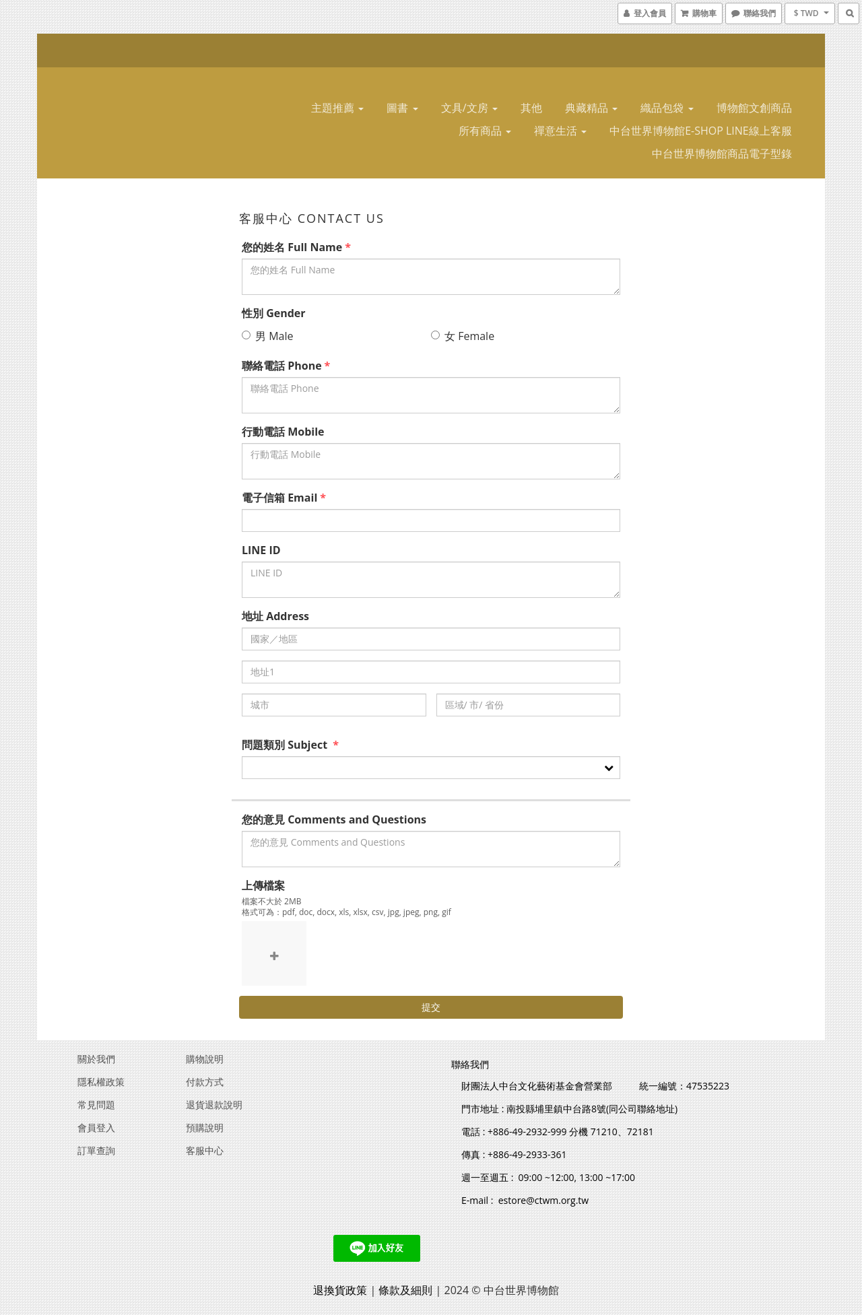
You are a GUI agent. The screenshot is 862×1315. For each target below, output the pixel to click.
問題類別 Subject (286, 744)
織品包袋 (666, 107)
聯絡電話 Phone (282, 365)
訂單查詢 (96, 1150)
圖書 (402, 107)
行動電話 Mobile (283, 431)
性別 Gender (274, 313)
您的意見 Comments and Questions (334, 819)
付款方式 (205, 1081)
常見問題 (96, 1104)
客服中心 (205, 1150)
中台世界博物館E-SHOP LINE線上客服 (700, 130)
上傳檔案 (263, 885)
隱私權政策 (101, 1081)
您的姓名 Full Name (292, 247)
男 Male (267, 336)
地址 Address (275, 616)
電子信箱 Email (279, 497)
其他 (531, 107)
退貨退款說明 (214, 1104)
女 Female (462, 336)
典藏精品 (591, 107)
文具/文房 (469, 107)
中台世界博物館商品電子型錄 (722, 153)
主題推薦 (337, 107)
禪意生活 (560, 130)
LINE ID (261, 550)
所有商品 (485, 130)
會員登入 (96, 1127)
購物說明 (205, 1058)
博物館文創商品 (754, 107)
